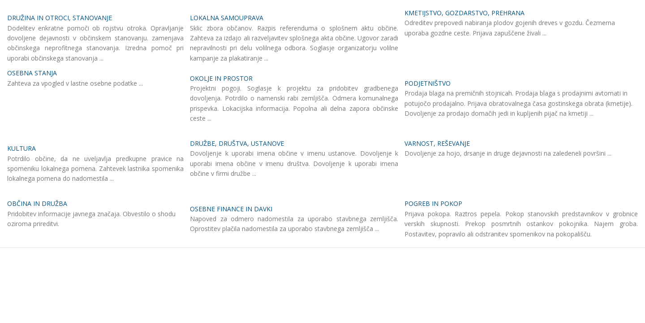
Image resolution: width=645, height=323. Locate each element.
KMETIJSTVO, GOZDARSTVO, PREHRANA (464, 13)
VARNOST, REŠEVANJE (437, 143)
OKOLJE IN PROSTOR (221, 78)
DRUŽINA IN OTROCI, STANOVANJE (59, 17)
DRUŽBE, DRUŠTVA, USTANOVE (237, 143)
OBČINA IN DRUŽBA (37, 203)
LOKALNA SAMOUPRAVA (226, 17)
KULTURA (21, 148)
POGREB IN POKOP (433, 203)
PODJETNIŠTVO (427, 83)
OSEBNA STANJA (32, 73)
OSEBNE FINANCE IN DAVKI (231, 209)
